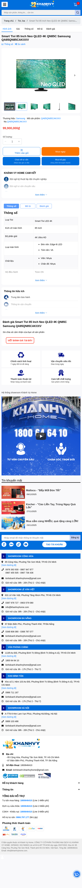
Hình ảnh (7, 28)
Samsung (21, 118)
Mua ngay (60, 151)
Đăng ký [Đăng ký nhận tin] (75, 537)
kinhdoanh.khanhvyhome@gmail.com (31, 770)
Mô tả (40, 28)
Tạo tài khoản (54, 544)
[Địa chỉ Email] (41, 538)
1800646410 (26, 765)
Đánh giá (50, 28)
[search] (77, 12)
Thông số (28, 28)
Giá (18, 28)
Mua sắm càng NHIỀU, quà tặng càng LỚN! (52, 521)
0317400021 (25, 845)
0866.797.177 (22, 817)
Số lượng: (7, 136)
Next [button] (74, 75)
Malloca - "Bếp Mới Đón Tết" (43, 490)
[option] (41, 75)
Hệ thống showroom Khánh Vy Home (19, 392)
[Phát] (41, 436)
